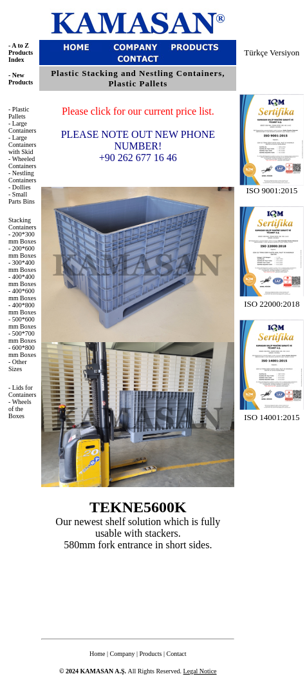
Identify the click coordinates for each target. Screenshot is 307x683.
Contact (176, 653)
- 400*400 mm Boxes (22, 280)
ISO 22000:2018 (271, 304)
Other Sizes (17, 365)
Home (97, 653)
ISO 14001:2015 (271, 417)
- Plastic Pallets (19, 113)
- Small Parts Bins (21, 198)
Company (122, 653)
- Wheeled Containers (22, 162)
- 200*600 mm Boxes (22, 252)
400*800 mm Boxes (22, 309)
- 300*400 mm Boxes (22, 266)
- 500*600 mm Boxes (22, 323)
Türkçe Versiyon (271, 52)
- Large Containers (22, 127)
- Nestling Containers (22, 176)
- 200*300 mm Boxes (22, 238)
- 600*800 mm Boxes (22, 351)
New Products (20, 79)
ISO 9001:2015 (271, 186)
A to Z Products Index (20, 52)
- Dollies (19, 187)
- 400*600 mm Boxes (22, 294)
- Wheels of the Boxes (20, 408)
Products (150, 653)
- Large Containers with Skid (22, 144)
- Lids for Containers (22, 391)
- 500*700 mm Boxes (22, 337)
